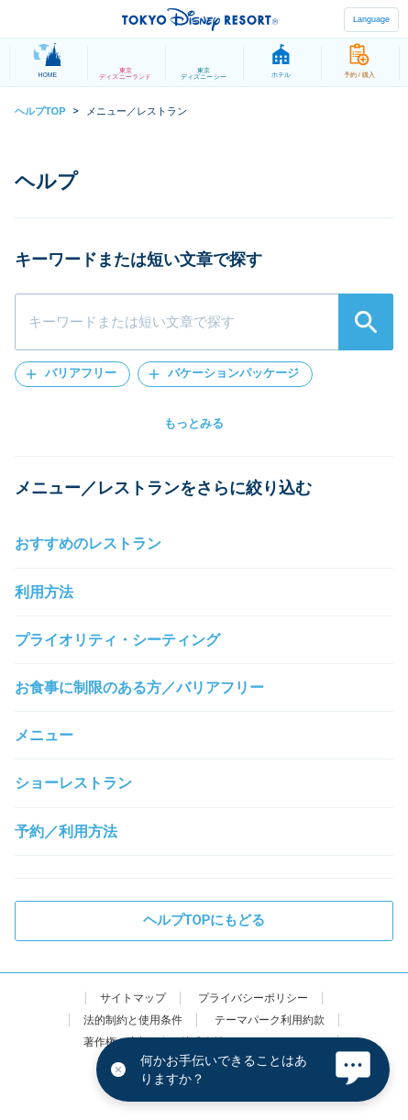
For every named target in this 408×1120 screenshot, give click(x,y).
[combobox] (204, 322)
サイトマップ (133, 998)
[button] (72, 374)
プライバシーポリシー (253, 998)
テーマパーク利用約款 (270, 1020)
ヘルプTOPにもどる (204, 920)
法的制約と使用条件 (132, 1020)
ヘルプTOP (40, 110)
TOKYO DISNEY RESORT (200, 19)
